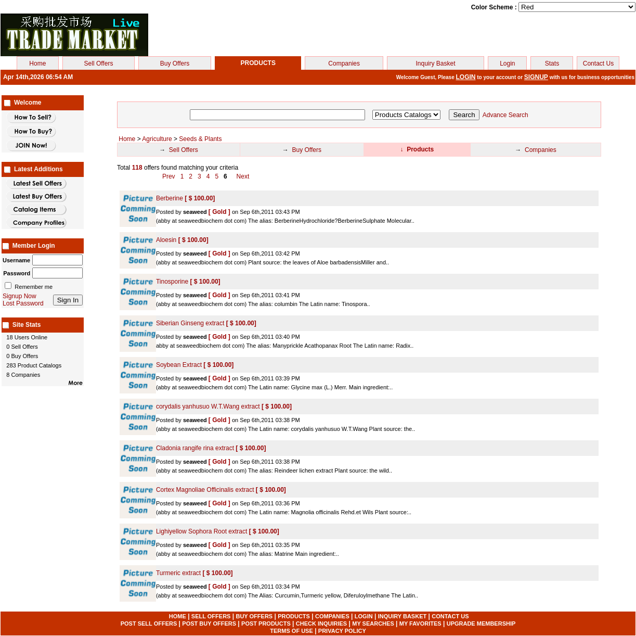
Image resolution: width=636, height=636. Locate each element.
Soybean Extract (179, 364)
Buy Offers (174, 63)
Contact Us (598, 63)
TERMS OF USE (291, 631)
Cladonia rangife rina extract (196, 448)
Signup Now (19, 296)
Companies (344, 63)
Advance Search (505, 115)
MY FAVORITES (420, 623)
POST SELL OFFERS (149, 623)
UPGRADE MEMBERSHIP (481, 623)
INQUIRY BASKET (402, 616)
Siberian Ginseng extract (191, 323)
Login (507, 63)
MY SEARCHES (373, 623)
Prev (169, 176)
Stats (552, 63)
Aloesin (167, 240)
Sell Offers (98, 63)
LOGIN (466, 77)
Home (37, 63)
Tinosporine (173, 281)
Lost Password (23, 303)
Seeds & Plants (200, 139)
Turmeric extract (179, 573)
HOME (177, 616)
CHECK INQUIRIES (321, 623)
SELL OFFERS (211, 616)
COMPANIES (332, 616)
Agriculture (157, 139)
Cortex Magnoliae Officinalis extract (206, 489)
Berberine (170, 198)
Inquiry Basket (436, 63)
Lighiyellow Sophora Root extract (202, 531)
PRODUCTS (294, 616)
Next (243, 176)
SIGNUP (536, 77)
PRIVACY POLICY (342, 631)
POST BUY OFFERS (209, 623)
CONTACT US (450, 616)
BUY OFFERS (254, 616)
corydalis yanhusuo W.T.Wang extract (209, 406)
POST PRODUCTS (266, 623)
